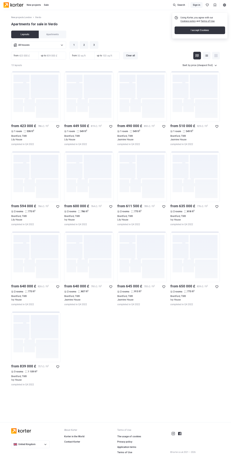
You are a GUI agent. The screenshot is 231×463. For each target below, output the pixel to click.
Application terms (126, 447)
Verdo (38, 17)
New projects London (21, 17)
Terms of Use (208, 21)
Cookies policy (188, 21)
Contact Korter (72, 441)
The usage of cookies (129, 436)
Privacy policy (124, 441)
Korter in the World (74, 436)
